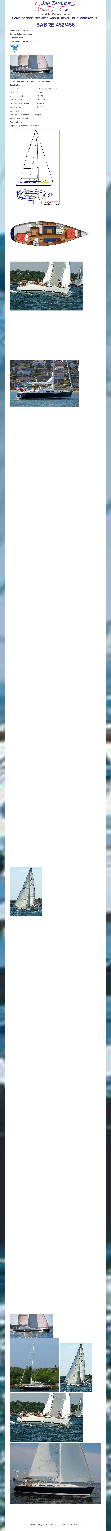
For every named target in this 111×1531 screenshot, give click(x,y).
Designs (27, 18)
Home (16, 18)
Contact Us (88, 18)
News (65, 18)
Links (74, 18)
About (54, 18)
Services (41, 18)
